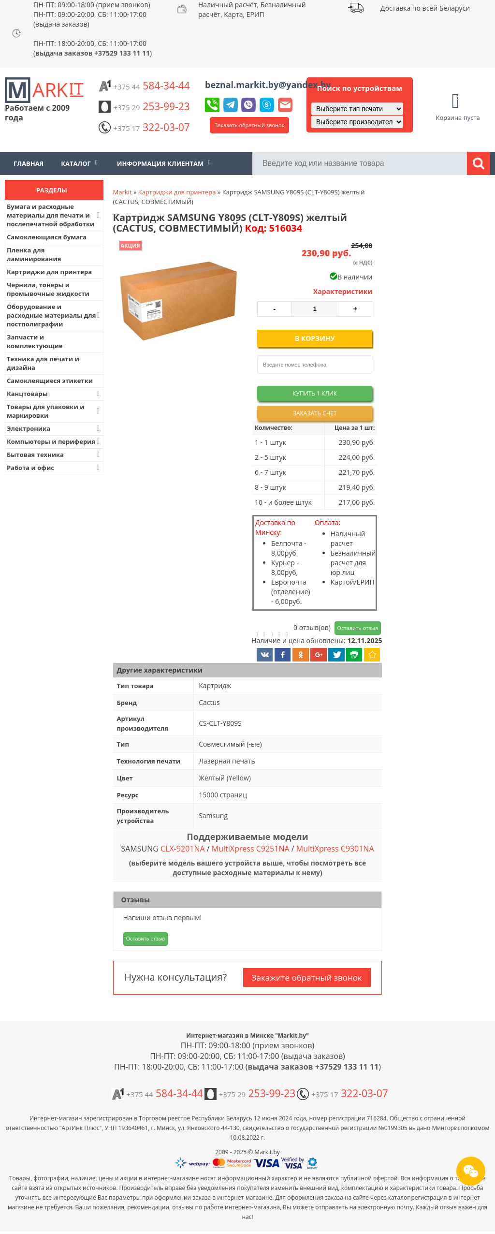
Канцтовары (54, 393)
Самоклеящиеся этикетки (50, 380)
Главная (29, 163)
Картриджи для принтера (49, 271)
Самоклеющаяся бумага (47, 237)
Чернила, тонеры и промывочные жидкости (48, 289)
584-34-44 (144, 85)
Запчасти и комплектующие (35, 341)
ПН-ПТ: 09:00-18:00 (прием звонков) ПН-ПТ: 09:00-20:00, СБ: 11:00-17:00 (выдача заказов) (91, 14)
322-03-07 (144, 127)
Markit (122, 192)
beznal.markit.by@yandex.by (268, 84)
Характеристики (343, 291)
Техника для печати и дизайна (43, 363)
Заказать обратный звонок (249, 125)
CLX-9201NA (182, 848)
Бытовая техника (54, 454)
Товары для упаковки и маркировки (54, 411)
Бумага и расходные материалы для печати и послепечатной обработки (54, 215)
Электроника (54, 428)
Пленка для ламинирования (34, 254)
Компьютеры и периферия (54, 441)
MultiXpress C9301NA (335, 848)
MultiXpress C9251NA (251, 848)
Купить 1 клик (314, 393)
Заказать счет (315, 413)
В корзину (315, 338)
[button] (177, 302)
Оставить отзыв (358, 628)
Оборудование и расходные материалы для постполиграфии (54, 315)
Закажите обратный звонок (307, 977)
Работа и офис (54, 467)
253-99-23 (144, 106)
